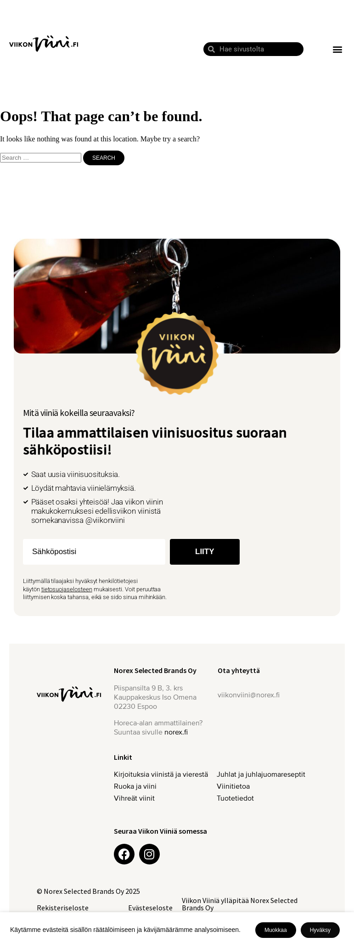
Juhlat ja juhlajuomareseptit (263, 774)
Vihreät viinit (136, 798)
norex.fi (176, 732)
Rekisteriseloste (63, 907)
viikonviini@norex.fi (249, 695)
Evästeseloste (150, 907)
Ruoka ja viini (135, 786)
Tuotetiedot (235, 798)
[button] (337, 49)
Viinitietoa (233, 786)
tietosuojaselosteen (66, 589)
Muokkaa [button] (275, 930)
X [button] (345, 921)
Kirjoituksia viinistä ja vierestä (161, 774)
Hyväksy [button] (320, 930)
